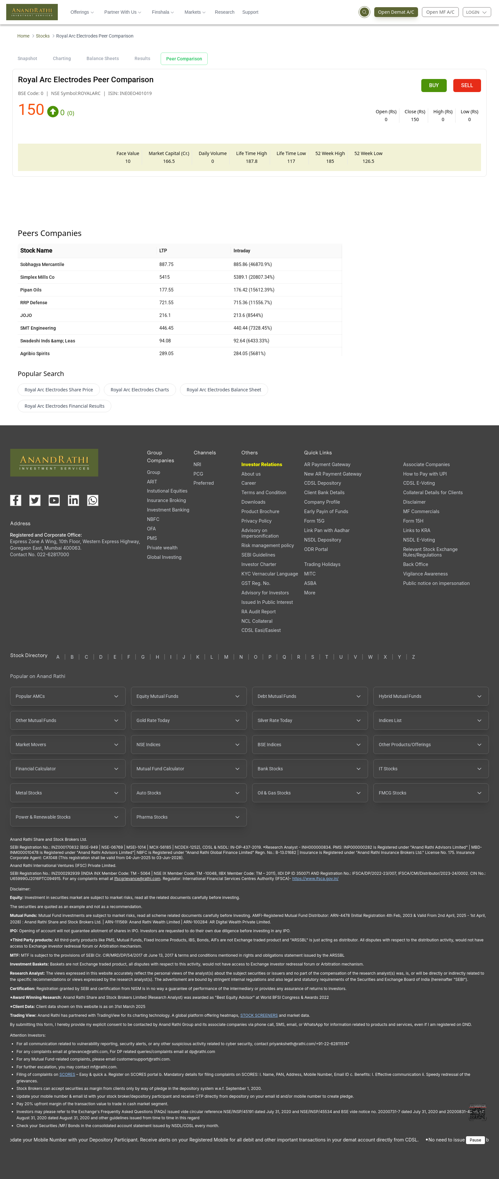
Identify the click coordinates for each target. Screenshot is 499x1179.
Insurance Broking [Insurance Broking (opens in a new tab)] (166, 500)
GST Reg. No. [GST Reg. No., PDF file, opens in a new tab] (255, 583)
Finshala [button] (163, 12)
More (309, 592)
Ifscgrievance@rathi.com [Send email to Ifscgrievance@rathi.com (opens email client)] (137, 878)
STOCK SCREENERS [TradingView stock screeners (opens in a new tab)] (259, 1015)
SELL (467, 85)
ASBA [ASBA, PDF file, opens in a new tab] (310, 583)
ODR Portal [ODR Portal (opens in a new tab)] (316, 549)
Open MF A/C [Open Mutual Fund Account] (440, 12)
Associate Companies (426, 464)
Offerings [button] (82, 12)
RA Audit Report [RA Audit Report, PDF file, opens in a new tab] (258, 611)
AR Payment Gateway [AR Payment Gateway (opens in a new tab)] (327, 464)
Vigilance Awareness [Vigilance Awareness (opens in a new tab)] (425, 573)
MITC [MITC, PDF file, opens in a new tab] (309, 573)
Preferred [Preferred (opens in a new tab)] (204, 483)
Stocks (43, 36)
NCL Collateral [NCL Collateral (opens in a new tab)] (256, 621)
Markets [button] (195, 12)
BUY (434, 85)
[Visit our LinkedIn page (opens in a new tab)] (73, 500)
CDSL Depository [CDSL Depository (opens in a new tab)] (322, 483)
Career (248, 483)
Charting (62, 58)
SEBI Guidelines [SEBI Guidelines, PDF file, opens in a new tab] (258, 555)
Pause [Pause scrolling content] (475, 1140)
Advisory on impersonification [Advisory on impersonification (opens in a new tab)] (260, 533)
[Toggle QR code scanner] (477, 1112)
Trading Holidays (322, 564)
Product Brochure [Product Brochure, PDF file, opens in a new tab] (260, 511)
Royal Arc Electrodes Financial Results (64, 406)
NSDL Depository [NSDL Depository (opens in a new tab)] (322, 539)
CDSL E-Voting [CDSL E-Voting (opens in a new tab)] (419, 483)
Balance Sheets (103, 58)
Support (250, 12)
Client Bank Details (324, 492)
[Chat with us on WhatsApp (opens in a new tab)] (92, 500)
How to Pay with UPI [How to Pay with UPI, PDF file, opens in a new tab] (425, 474)
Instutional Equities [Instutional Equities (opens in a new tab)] (167, 491)
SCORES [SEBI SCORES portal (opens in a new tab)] (67, 1074)
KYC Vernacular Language (269, 573)
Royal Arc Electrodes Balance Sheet (224, 389)
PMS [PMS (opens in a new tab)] (152, 538)
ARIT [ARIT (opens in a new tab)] (152, 481)
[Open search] (364, 12)
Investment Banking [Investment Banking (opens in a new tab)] (168, 509)
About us (251, 474)
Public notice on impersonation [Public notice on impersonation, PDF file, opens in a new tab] (436, 583)
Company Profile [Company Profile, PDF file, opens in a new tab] (322, 502)
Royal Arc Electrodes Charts (140, 389)
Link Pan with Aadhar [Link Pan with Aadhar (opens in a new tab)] (326, 530)
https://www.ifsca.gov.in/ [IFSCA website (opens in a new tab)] (315, 878)
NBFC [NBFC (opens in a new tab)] (153, 519)
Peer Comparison (184, 58)
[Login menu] (477, 12)
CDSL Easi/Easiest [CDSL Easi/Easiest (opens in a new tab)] (261, 630)
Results (142, 58)
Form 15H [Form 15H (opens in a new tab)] (413, 521)
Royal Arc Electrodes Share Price (58, 389)
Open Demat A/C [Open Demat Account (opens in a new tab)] (398, 12)
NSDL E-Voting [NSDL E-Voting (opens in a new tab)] (419, 539)
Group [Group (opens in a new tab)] (153, 472)
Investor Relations (261, 464)
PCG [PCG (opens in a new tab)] (198, 474)
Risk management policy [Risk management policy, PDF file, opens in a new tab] (267, 545)
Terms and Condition (263, 492)
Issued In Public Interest (267, 602)
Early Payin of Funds (326, 511)
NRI (197, 464)
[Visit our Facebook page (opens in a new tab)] (15, 500)
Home (23, 36)
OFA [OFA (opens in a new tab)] (151, 528)
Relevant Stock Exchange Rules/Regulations (430, 552)
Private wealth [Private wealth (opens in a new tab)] (162, 547)
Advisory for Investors (265, 592)
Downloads (253, 502)
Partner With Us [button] (123, 12)
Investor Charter (258, 564)
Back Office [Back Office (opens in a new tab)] (415, 564)
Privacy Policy (256, 521)
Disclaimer (414, 502)
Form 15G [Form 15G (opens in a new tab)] (314, 521)
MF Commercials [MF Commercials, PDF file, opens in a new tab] (421, 511)
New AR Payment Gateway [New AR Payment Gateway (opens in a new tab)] (333, 474)
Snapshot (27, 58)
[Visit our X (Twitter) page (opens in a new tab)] (34, 500)
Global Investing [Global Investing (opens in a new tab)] (164, 557)
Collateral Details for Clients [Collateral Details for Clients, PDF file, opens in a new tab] (433, 492)
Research (224, 12)
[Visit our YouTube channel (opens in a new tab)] (54, 500)
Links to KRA (416, 530)
